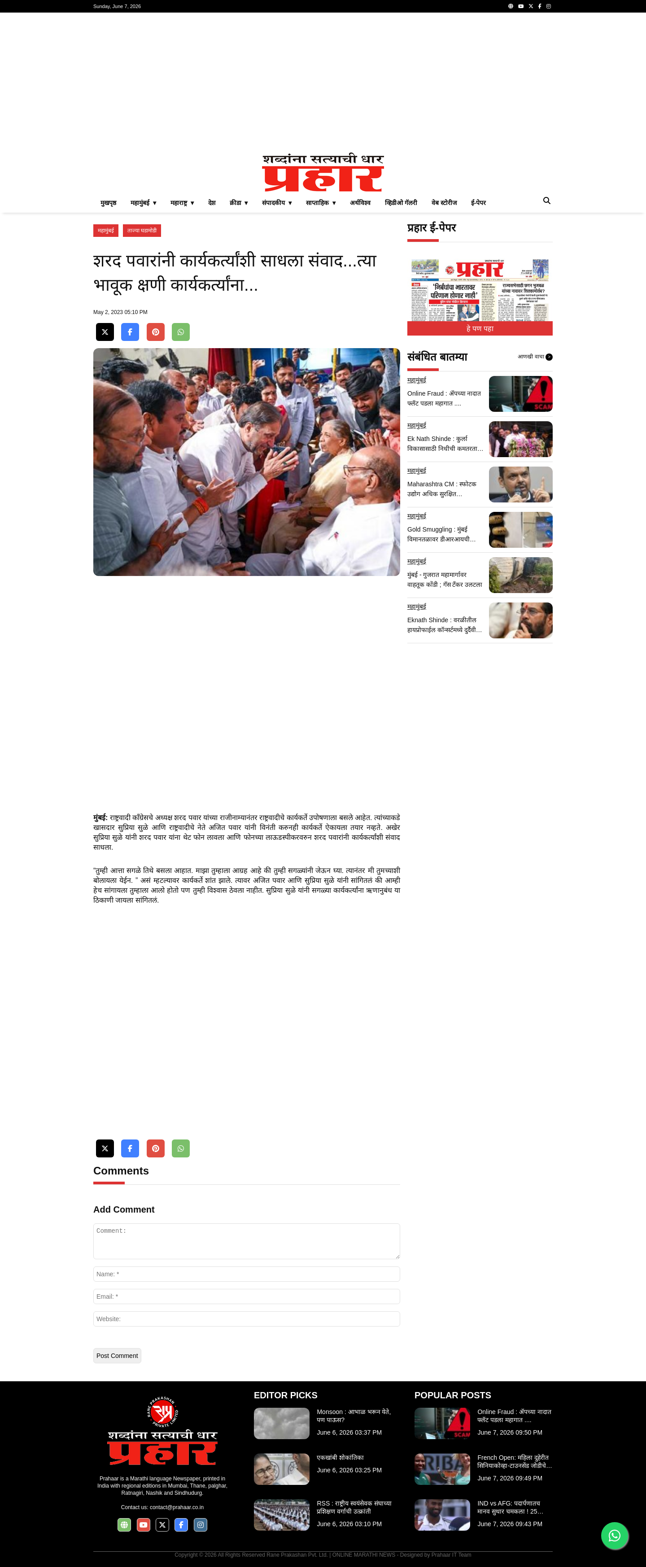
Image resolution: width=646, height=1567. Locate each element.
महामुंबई (106, 230)
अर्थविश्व (360, 202)
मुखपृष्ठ (108, 202)
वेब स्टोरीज (444, 202)
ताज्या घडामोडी (142, 230)
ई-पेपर (478, 202)
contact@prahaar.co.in (177, 1507)
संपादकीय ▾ (277, 202)
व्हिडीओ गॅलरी (401, 202)
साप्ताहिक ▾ (321, 202)
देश (211, 202)
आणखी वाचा (535, 357)
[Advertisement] (323, 82)
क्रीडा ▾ (239, 202)
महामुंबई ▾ (143, 202)
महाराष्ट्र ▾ (182, 202)
